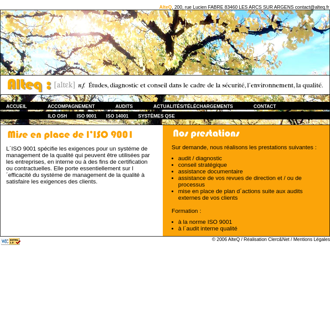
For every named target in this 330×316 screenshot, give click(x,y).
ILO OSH (57, 115)
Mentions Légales (311, 239)
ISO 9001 (87, 115)
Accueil (16, 106)
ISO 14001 (117, 115)
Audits (124, 106)
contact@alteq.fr (312, 7)
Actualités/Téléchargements (193, 106)
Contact (265, 106)
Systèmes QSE (156, 115)
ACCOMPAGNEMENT (71, 106)
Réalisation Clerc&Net (266, 239)
